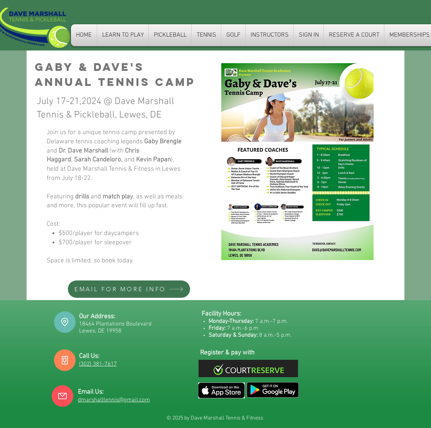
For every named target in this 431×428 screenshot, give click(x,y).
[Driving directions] (65, 322)
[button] (206, 35)
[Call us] (65, 360)
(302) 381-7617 (98, 364)
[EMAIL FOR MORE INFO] (129, 289)
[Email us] (62, 396)
